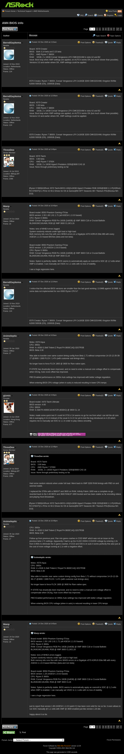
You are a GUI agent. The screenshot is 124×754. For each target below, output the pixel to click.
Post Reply (9, 29)
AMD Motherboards (41, 11)
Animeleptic (11, 335)
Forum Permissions (114, 740)
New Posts (112, 11)
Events (98, 15)
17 (118, 29)
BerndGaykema (13, 42)
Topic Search (99, 36)
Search (90, 15)
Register (110, 15)
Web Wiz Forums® (64, 746)
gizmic (8, 395)
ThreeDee (9, 149)
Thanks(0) (97, 42)
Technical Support (24, 11)
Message (33, 35)
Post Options (84, 42)
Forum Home (10, 11)
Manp (7, 206)
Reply (118, 42)
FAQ (82, 15)
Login (120, 15)
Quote (110, 42)
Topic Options (114, 36)
